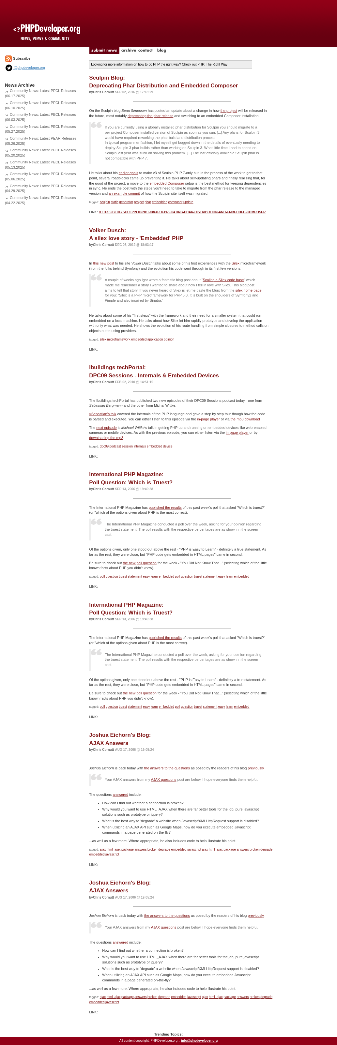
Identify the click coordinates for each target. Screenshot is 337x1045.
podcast (115, 446)
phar (148, 202)
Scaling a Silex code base (223, 280)
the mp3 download (245, 419)
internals (140, 446)
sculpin (105, 202)
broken (152, 849)
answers (140, 849)
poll (102, 576)
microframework (118, 339)
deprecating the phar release (150, 116)
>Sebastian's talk (102, 414)
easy (146, 576)
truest (123, 576)
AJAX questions (163, 779)
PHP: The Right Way (212, 64)
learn (154, 576)
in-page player (208, 419)
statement (135, 576)
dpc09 (104, 446)
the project (229, 111)
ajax (103, 849)
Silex (235, 263)
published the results (165, 507)
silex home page (249, 290)
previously (256, 768)
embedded (159, 202)
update (188, 202)
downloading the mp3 (106, 438)
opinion (169, 339)
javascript (194, 849)
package (127, 849)
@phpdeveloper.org (25, 67)
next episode (106, 428)
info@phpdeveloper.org (199, 1040)
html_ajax (114, 849)
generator (126, 202)
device (168, 446)
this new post (103, 263)
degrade (164, 849)
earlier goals (128, 173)
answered (120, 794)
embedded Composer (167, 183)
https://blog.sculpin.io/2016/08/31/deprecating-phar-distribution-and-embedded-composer (182, 212)
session (127, 446)
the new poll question (140, 563)
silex (103, 339)
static (114, 202)
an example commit (124, 193)
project (139, 202)
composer (175, 202)
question (112, 576)
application (155, 339)
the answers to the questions (167, 768)
